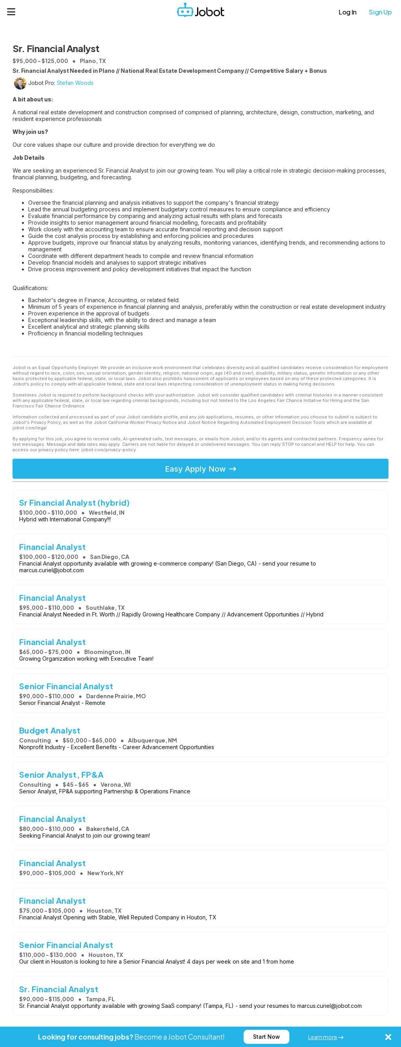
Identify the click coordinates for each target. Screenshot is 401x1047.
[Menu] (11, 11)
